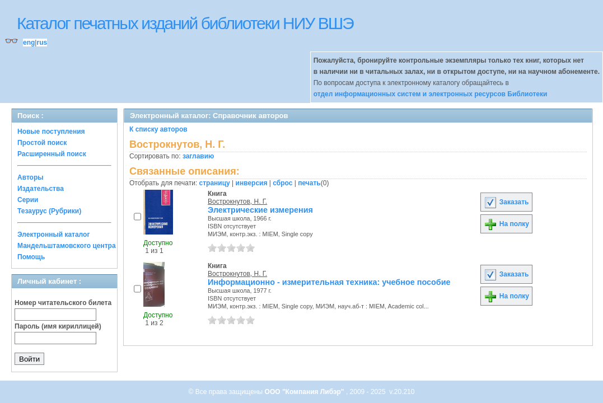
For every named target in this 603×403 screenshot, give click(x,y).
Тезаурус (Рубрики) (49, 211)
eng (29, 42)
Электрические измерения (260, 209)
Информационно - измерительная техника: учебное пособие (329, 282)
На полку (506, 224)
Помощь (31, 257)
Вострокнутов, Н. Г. (237, 201)
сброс (282, 183)
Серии (27, 200)
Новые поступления (51, 131)
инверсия (252, 183)
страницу (214, 183)
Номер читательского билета (63, 303)
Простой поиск (42, 143)
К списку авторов (158, 129)
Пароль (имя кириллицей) (58, 326)
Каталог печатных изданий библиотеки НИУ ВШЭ (185, 23)
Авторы (30, 177)
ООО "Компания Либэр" (305, 392)
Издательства (40, 189)
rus (41, 42)
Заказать (506, 202)
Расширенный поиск (51, 154)
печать (309, 183)
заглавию (198, 156)
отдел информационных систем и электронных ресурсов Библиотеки (431, 94)
